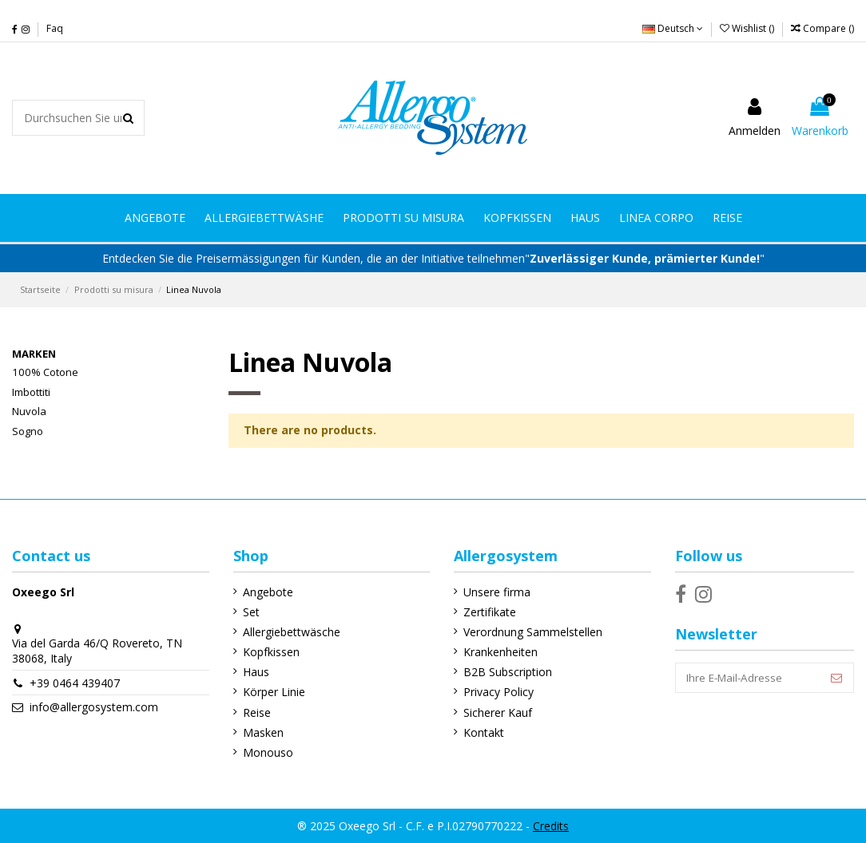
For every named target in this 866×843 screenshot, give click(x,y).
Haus (254, 671)
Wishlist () (748, 28)
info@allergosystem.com (94, 706)
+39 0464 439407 (75, 683)
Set (249, 611)
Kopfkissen (269, 651)
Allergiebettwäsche (290, 631)
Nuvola (29, 411)
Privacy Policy (496, 691)
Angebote (266, 592)
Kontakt (481, 732)
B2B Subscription (505, 671)
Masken (261, 732)
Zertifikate (487, 611)
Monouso (266, 752)
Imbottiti (31, 392)
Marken (34, 353)
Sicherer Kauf (495, 712)
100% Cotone (45, 372)
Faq (54, 28)
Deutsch (672, 28)
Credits (551, 825)
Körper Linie (272, 691)
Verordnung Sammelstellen (530, 631)
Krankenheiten (498, 651)
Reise (255, 712)
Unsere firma (494, 592)
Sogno (27, 431)
